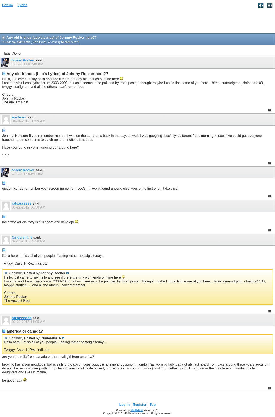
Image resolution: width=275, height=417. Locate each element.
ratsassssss (22, 203)
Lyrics (23, 5)
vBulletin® (136, 410)
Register (140, 404)
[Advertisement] (34, 21)
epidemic (19, 117)
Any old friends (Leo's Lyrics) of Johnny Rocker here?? (45, 42)
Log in (124, 404)
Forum (7, 5)
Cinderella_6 (22, 237)
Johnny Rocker (22, 60)
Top (153, 404)
